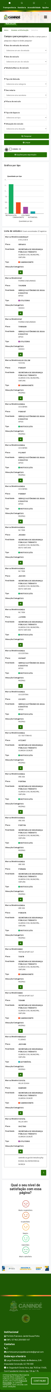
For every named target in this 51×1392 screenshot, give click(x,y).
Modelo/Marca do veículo (16, 68)
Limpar (26, 142)
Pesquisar (26, 136)
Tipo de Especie (12, 113)
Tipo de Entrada (12, 79)
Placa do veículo (12, 101)
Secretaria (9, 90)
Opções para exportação (25, 155)
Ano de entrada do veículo (16, 45)
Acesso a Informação (20, 30)
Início (6, 30)
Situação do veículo (13, 124)
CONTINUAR (40, 1381)
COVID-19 (16, 149)
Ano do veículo (11, 57)
